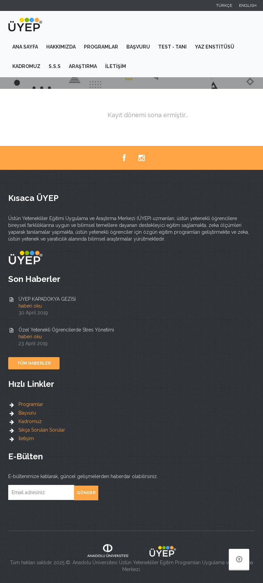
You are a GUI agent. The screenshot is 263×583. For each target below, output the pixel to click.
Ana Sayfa (25, 47)
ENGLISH (247, 5)
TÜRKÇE (224, 5)
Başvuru (138, 47)
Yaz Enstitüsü (214, 47)
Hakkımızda (61, 47)
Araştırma (83, 66)
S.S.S (55, 66)
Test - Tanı (172, 47)
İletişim (115, 66)
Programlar (101, 47)
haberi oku (30, 306)
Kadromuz (26, 66)
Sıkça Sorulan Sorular (41, 430)
